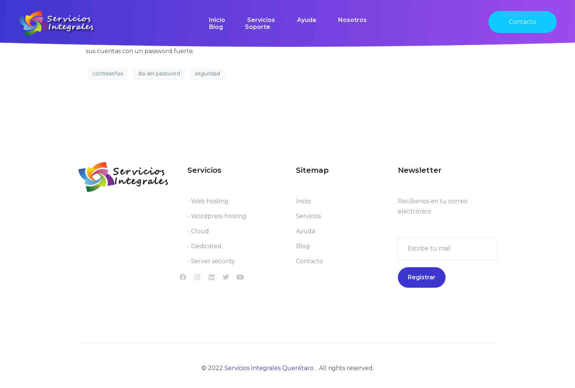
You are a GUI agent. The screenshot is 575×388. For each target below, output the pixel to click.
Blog (216, 26)
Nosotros (352, 19)
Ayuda (306, 19)
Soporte (257, 26)
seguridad (207, 73)
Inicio (217, 19)
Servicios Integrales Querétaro (269, 369)
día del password (159, 73)
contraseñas (107, 73)
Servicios (261, 19)
